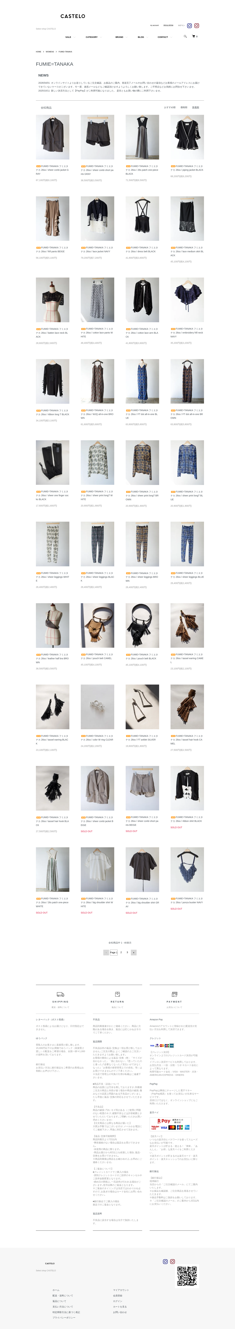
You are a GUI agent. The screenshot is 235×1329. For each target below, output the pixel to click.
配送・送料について (61, 1295)
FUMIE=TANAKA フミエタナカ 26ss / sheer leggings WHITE (52, 577)
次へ (133, 952)
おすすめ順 (170, 107)
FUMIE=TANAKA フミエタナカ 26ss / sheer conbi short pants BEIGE (142, 821)
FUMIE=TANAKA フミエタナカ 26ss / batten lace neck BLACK (52, 333)
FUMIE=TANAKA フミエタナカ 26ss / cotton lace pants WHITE (97, 332)
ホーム (54, 1289)
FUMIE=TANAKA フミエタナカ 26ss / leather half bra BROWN (52, 658)
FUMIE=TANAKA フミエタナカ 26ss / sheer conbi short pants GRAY (97, 170)
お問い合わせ (114, 1311)
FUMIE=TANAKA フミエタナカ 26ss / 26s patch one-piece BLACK (142, 170)
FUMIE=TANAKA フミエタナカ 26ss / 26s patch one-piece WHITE (52, 902)
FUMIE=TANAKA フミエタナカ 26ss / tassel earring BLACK (52, 740)
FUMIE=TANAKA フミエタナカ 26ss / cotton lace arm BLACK (142, 333)
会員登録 (112, 1295)
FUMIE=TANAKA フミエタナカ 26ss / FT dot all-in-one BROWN (187, 414)
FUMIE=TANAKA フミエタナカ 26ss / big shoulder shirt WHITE (97, 902)
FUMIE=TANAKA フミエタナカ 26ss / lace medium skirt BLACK (187, 251)
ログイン (112, 1300)
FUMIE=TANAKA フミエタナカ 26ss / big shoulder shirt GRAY (142, 902)
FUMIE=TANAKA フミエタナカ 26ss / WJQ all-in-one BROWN (97, 414)
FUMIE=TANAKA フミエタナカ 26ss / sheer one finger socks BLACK (52, 495)
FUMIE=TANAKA (67, 52)
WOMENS (50, 52)
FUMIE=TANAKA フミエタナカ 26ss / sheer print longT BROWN (142, 495)
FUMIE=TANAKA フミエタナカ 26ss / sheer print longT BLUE (187, 495)
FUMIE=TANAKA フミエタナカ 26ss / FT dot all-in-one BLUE (142, 414)
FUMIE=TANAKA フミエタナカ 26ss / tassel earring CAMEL (187, 658)
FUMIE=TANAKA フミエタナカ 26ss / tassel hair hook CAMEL (187, 740)
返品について (57, 1300)
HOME (39, 52)
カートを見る (114, 1306)
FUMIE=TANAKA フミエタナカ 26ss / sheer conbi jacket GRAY (52, 170)
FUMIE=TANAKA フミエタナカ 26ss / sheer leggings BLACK (97, 577)
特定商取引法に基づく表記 (64, 1311)
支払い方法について (61, 1306)
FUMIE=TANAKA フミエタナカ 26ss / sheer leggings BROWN (142, 577)
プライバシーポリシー (62, 1317)
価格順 (183, 107)
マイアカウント (115, 1289)
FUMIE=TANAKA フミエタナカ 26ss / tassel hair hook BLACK (52, 821)
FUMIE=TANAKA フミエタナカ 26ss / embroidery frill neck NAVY (187, 332)
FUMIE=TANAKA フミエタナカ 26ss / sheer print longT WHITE (97, 495)
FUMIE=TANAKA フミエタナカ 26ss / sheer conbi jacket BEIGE (97, 821)
